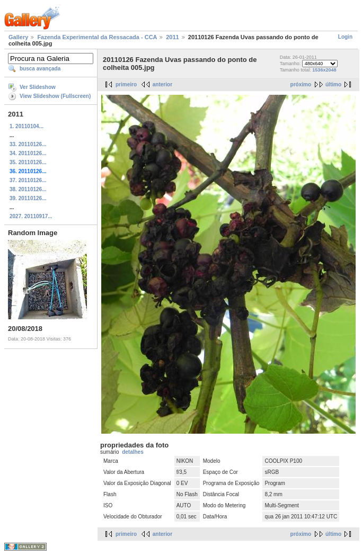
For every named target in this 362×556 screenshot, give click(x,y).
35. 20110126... (28, 162)
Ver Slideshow (38, 87)
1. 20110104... (26, 126)
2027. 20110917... (31, 216)
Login (345, 37)
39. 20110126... (28, 198)
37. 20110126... (28, 180)
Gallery (18, 37)
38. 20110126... (28, 189)
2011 (172, 37)
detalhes (133, 452)
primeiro (126, 84)
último (333, 84)
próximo (300, 84)
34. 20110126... (28, 153)
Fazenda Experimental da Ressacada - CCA (97, 37)
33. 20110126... (28, 144)
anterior (162, 84)
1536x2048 (324, 70)
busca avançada (40, 68)
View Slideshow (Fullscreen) (55, 96)
